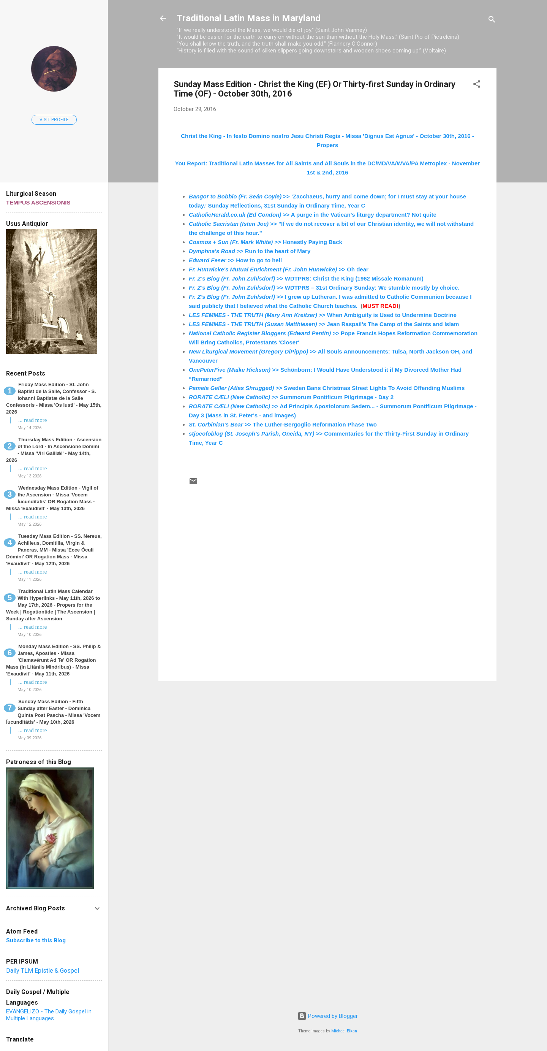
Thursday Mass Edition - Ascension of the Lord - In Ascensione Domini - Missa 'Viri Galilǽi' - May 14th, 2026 (53, 450)
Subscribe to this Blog (36, 940)
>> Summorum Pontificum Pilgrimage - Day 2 (291, 397)
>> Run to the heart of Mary (249, 251)
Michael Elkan (344, 1031)
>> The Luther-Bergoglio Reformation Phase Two (283, 424)
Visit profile (54, 119)
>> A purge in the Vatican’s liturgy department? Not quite (312, 214)
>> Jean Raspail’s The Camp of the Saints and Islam (324, 324)
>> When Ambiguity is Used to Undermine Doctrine (323, 315)
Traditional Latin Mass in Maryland (249, 18)
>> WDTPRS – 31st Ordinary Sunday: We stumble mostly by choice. (324, 287)
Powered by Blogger (327, 1016)
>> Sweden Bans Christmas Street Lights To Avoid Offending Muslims (327, 388)
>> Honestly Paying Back (265, 242)
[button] (476, 85)
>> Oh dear (278, 269)
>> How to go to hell (235, 260)
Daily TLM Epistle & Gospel (42, 970)
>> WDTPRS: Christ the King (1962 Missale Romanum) (306, 278)
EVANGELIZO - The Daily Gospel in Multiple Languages (49, 1015)
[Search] (491, 20)
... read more (32, 420)
